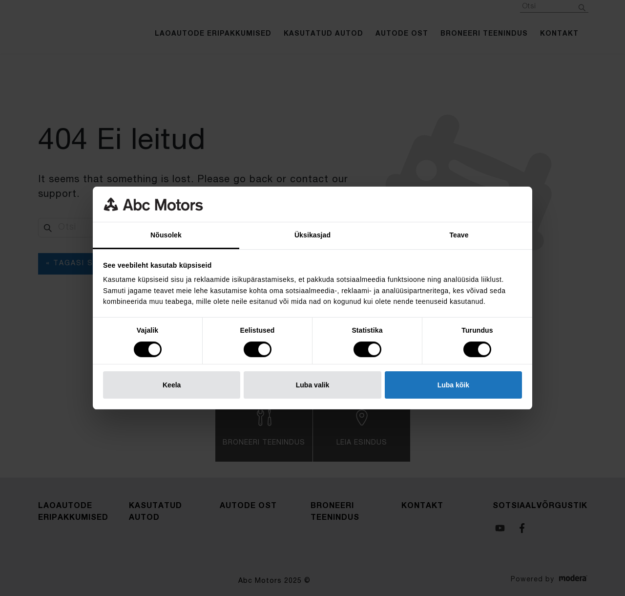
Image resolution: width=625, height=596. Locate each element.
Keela (172, 385)
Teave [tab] (458, 235)
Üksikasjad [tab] (312, 235)
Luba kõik (453, 385)
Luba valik (312, 385)
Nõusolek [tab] (166, 235)
